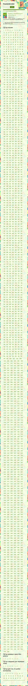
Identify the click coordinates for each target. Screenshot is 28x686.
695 (18, 254)
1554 (18, 575)
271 (7, 113)
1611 (8, 599)
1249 (22, 455)
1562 (5, 580)
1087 (22, 391)
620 (4, 231)
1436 (5, 531)
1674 (15, 623)
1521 (8, 564)
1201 (22, 436)
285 (7, 117)
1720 (8, 642)
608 (10, 226)
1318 (11, 483)
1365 (8, 502)
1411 (22, 519)
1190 (5, 434)
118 (10, 61)
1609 (22, 597)
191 (18, 84)
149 (18, 70)
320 (7, 129)
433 (10, 167)
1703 (11, 635)
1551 (8, 575)
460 (7, 176)
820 (16, 297)
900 (4, 325)
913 (21, 327)
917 (13, 330)
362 (7, 143)
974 (16, 349)
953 (16, 342)
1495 (22, 552)
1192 (11, 434)
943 (7, 339)
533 (16, 200)
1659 (8, 618)
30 (4, 37)
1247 (15, 455)
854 (13, 309)
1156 (11, 420)
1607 (15, 597)
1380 (18, 507)
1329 (8, 488)
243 (7, 103)
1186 (11, 431)
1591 (22, 590)
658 (13, 242)
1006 (11, 361)
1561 (22, 578)
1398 (18, 514)
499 (18, 188)
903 (13, 325)
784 (13, 285)
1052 (5, 379)
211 (16, 91)
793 (18, 287)
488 (7, 186)
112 (13, 58)
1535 (15, 568)
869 (16, 313)
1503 (8, 557)
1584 (18, 587)
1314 (18, 481)
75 (4, 49)
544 (7, 205)
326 (4, 131)
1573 (22, 583)
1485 (8, 550)
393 (16, 153)
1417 (22, 521)
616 (13, 228)
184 (18, 82)
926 (18, 332)
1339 (22, 490)
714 (13, 261)
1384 (11, 509)
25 (13, 35)
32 (8, 37)
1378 (11, 507)
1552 (11, 575)
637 (13, 235)
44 (15, 39)
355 (7, 141)
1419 (8, 524)
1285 (22, 469)
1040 (5, 375)
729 (16, 266)
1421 (15, 524)
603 (16, 224)
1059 (8, 382)
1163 (15, 422)
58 (6, 44)
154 (13, 72)
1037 (15, 372)
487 (4, 186)
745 (21, 271)
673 (16, 247)
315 (13, 127)
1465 (22, 540)
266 (13, 110)
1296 (18, 474)
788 (4, 287)
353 (21, 139)
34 (13, 37)
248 (21, 103)
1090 (11, 394)
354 (4, 141)
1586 (5, 590)
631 (16, 233)
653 (18, 240)
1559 (15, 578)
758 (18, 276)
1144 (11, 415)
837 (4, 304)
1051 (22, 377)
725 (4, 266)
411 (7, 160)
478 (18, 181)
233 (18, 98)
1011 (8, 363)
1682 (22, 625)
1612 (11, 599)
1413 (8, 521)
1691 (11, 630)
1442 (5, 533)
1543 (22, 571)
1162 (11, 422)
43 (13, 39)
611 (18, 226)
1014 (18, 363)
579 (7, 216)
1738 (8, 649)
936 (7, 337)
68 (8, 46)
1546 (11, 573)
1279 (22, 467)
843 (21, 304)
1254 (18, 457)
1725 (5, 644)
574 (13, 214)
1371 (8, 505)
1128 (18, 408)
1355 (15, 498)
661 (21, 242)
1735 (18, 646)
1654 (11, 616)
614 (7, 228)
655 (4, 242)
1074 (18, 387)
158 (4, 75)
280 (13, 115)
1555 (22, 575)
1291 (22, 472)
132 (10, 65)
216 (10, 94)
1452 (18, 535)
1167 (8, 424)
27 (17, 35)
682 (21, 250)
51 (11, 42)
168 (13, 77)
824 (7, 299)
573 (10, 214)
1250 (5, 457)
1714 (8, 639)
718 (4, 264)
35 (15, 37)
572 (7, 214)
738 (21, 268)
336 (13, 134)
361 (4, 143)
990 (21, 353)
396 (4, 155)
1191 (8, 434)
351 (16, 139)
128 (18, 63)
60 (11, 44)
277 (4, 115)
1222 (11, 446)
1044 (18, 375)
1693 (18, 630)
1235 (15, 450)
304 (21, 122)
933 (18, 335)
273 (13, 113)
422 (18, 162)
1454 (5, 538)
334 (7, 134)
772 (18, 280)
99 (17, 54)
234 (21, 98)
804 (10, 292)
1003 (20, 358)
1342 (11, 493)
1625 (15, 604)
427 (13, 165)
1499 (15, 554)
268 (18, 110)
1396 (11, 514)
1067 (15, 384)
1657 (22, 616)
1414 (11, 521)
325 (21, 129)
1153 (22, 417)
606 (4, 226)
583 (18, 216)
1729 (18, 644)
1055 (15, 379)
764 (16, 278)
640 (21, 235)
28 (20, 35)
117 (7, 61)
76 (6, 49)
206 (21, 89)
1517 (15, 561)
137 (4, 68)
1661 (15, 618)
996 (18, 356)
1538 (5, 571)
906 (21, 325)
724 (21, 264)
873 (7, 316)
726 (7, 266)
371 (13, 146)
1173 (8, 427)
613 (4, 228)
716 (18, 261)
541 (18, 202)
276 (21, 113)
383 (7, 150)
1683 (5, 627)
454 (10, 174)
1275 (8, 467)
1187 (15, 431)
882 (13, 318)
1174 (11, 427)
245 (13, 103)
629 (10, 233)
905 (18, 325)
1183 (22, 429)
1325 (15, 486)
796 (7, 290)
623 (13, 231)
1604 (5, 597)
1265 (15, 462)
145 (7, 70)
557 (4, 209)
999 (7, 358)
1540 (11, 571)
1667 (15, 620)
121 (18, 61)
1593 (8, 592)
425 (7, 165)
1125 (8, 408)
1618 (11, 601)
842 (18, 304)
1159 (22, 420)
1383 (8, 509)
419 (10, 162)
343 (13, 136)
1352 (5, 498)
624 (16, 231)
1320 (18, 483)
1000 (10, 358)
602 (13, 224)
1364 (5, 502)
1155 (8, 420)
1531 (22, 566)
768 (7, 280)
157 (21, 72)
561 (16, 209)
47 (22, 39)
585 (4, 219)
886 (4, 320)
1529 (15, 566)
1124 (5, 408)
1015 (22, 363)
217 (13, 94)
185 (21, 82)
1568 (5, 583)
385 (13, 150)
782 (7, 285)
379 (16, 148)
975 (18, 349)
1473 (8, 545)
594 (10, 221)
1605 (8, 597)
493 (21, 186)
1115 (15, 403)
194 (7, 87)
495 (7, 188)
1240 (11, 453)
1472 (5, 545)
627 (4, 233)
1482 (18, 547)
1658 (5, 618)
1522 (11, 564)
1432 (11, 528)
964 (7, 346)
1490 (5, 552)
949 (4, 342)
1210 (11, 441)
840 (13, 304)
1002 (17, 358)
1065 (8, 384)
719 (7, 264)
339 (21, 134)
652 (16, 240)
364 (13, 143)
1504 (11, 557)
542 (21, 202)
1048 (11, 377)
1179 (8, 429)
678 (10, 250)
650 (10, 240)
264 (7, 110)
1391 (15, 512)
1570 (11, 583)
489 (10, 186)
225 (16, 96)
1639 (22, 609)
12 (4, 32)
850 (21, 306)
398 (10, 155)
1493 (15, 552)
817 (7, 297)
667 (18, 245)
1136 (5, 413)
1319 (15, 483)
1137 (8, 413)
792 (16, 287)
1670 (22, 620)
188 (10, 84)
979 (10, 351)
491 (16, 186)
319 (4, 129)
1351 (22, 495)
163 (18, 75)
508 (4, 193)
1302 (18, 476)
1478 (5, 547)
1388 (5, 512)
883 (16, 318)
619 (21, 228)
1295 (15, 474)
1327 (22, 486)
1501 (22, 554)
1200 (18, 436)
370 (10, 146)
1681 (18, 625)
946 (16, 339)
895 (10, 323)
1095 (8, 396)
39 (4, 39)
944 (10, 339)
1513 (22, 559)
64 (20, 44)
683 (4, 252)
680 (16, 250)
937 (10, 337)
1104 (18, 398)
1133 (15, 410)
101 (23, 54)
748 (10, 273)
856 (18, 309)
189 (13, 84)
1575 (8, 585)
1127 (15, 408)
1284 (18, 469)
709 (18, 259)
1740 (15, 649)
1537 (22, 568)
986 (10, 353)
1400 (5, 516)
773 (21, 280)
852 (7, 309)
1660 (11, 618)
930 (10, 335)
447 (10, 172)
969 (21, 346)
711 (4, 261)
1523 (15, 564)
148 (16, 70)
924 (13, 332)
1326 (18, 486)
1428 (18, 526)
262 (21, 108)
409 (21, 157)
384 (10, 150)
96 (11, 54)
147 (13, 70)
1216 (11, 443)
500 (21, 188)
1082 (5, 391)
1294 (11, 474)
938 (13, 337)
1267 (22, 462)
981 (16, 351)
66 (4, 46)
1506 (18, 557)
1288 (11, 472)
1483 (22, 547)
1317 (8, 483)
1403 (15, 516)
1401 (8, 516)
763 (13, 278)
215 (7, 94)
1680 (15, 625)
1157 (15, 420)
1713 (5, 639)
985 (7, 353)
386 (16, 150)
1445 (15, 533)
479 (21, 181)
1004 (5, 361)
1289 (15, 472)
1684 (8, 627)
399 (13, 155)
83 (22, 49)
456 (16, 174)
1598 (5, 594)
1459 (22, 538)
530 (7, 200)
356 (10, 141)
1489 (22, 550)
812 (13, 294)
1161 (8, 422)
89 (15, 51)
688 (18, 252)
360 (21, 141)
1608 (18, 597)
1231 (22, 448)
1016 (5, 365)
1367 (15, 502)
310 (18, 124)
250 (7, 105)
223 (10, 96)
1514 (5, 561)
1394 (5, 514)
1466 (5, 542)
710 (21, 259)
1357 (22, 498)
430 (21, 165)
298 (4, 122)
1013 (15, 363)
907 (4, 327)
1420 (11, 524)
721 (13, 264)
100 (20, 54)
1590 (18, 590)
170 (18, 77)
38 (22, 37)
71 (15, 46)
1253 (15, 457)
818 (10, 297)
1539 (8, 571)
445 (4, 172)
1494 (18, 552)
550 (4, 207)
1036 (11, 372)
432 (7, 167)
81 (17, 49)
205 (18, 89)
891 (18, 320)
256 (4, 108)
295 (16, 120)
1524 (18, 564)
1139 (15, 413)
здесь (12, 23)
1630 (11, 606)
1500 (18, 554)
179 (4, 82)
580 (10, 216)
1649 (15, 613)
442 (16, 169)
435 (16, 167)
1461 (8, 540)
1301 (15, 476)
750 (16, 273)
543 (4, 205)
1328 (5, 488)
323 (16, 129)
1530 (18, 566)
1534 (11, 568)
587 (10, 219)
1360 (11, 500)
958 (10, 344)
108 (21, 56)
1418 (5, 524)
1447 (22, 533)
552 (10, 207)
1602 (18, 594)
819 (13, 297)
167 (10, 77)
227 (21, 96)
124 (7, 63)
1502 (5, 557)
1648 (11, 613)
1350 (18, 495)
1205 (15, 438)
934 (21, 335)
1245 (8, 455)
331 (18, 131)
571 (4, 214)
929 (7, 335)
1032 (18, 370)
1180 (11, 429)
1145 (15, 415)
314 (10, 127)
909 (10, 327)
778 (16, 283)
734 (10, 268)
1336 (11, 490)
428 (16, 165)
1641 (8, 611)
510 (10, 193)
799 (16, 290)
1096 (11, 396)
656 (7, 242)
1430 (5, 528)
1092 (18, 394)
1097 (15, 396)
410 (4, 160)
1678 (8, 625)
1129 (22, 408)
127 (16, 63)
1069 (22, 384)
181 (10, 82)
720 (10, 264)
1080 (18, 389)
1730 (22, 644)
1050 (18, 377)
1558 (11, 578)
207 (4, 91)
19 (20, 32)
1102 (11, 398)
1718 (22, 639)
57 (4, 44)
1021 (22, 365)
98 (15, 54)
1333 (22, 488)
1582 (11, 587)
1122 (18, 405)
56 (22, 42)
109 (4, 58)
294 (13, 120)
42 (11, 39)
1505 (15, 557)
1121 (15, 405)
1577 (15, 585)
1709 (11, 637)
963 (4, 346)
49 (6, 42)
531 (10, 200)
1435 (22, 528)
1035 (8, 372)
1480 (11, 547)
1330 (11, 488)
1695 (5, 632)
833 (13, 302)
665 (13, 245)
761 (7, 278)
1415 (15, 521)
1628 (5, 606)
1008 (18, 361)
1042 (11, 375)
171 (21, 77)
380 (18, 148)
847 (13, 306)
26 (15, 35)
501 (4, 190)
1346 (5, 495)
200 (4, 89)
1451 (15, 535)
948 (21, 339)
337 (16, 134)
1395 (8, 514)
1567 (22, 580)
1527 (8, 566)
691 (7, 254)
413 (13, 160)
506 (18, 190)
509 (7, 193)
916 (10, 330)
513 (18, 193)
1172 (5, 427)
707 (13, 259)
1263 (8, 462)
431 (4, 167)
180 (7, 82)
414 (16, 160)
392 (13, 153)
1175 (15, 427)
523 (7, 198)
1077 (8, 389)
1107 (8, 401)
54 (17, 42)
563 (21, 209)
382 (4, 150)
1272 (18, 464)
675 (21, 247)
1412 (5, 521)
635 (7, 235)
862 (16, 311)
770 (13, 280)
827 (16, 299)
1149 (8, 417)
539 (13, 202)
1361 (15, 500)
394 (18, 153)
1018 (11, 365)
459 (4, 176)
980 (13, 351)
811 (10, 294)
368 (4, 146)
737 (18, 268)
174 (10, 79)
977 (4, 351)
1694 (22, 630)
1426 (11, 526)
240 (18, 101)
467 (7, 179)
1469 (15, 542)
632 (18, 233)
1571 (15, 583)
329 (13, 131)
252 (13, 105)
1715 (11, 639)
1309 (22, 479)
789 (7, 287)
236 (7, 101)
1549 (22, 573)
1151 (15, 417)
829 (21, 299)
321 (10, 129)
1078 (11, 389)
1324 (11, 486)
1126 (11, 408)
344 (16, 136)
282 (18, 115)
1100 (5, 398)
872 (4, 316)
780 (21, 283)
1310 (5, 481)
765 (18, 278)
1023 (8, 368)
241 (21, 101)
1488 (18, 550)
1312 (11, 481)
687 (16, 252)
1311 (8, 481)
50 (8, 42)
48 (4, 42)
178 (21, 79)
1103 (15, 398)
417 (4, 162)
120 (16, 61)
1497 (8, 554)
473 (4, 181)
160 (10, 75)
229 (7, 98)
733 (7, 268)
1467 (8, 542)
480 (4, 183)
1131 (8, 410)
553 (13, 207)
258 (10, 108)
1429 (22, 526)
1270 (11, 464)
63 (17, 44)
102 (4, 56)
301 (13, 122)
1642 (11, 611)
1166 (5, 424)
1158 (18, 420)
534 (18, 200)
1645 (22, 611)
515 (4, 195)
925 (16, 332)
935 (4, 337)
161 (13, 75)
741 (10, 271)
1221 (8, 446)
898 (18, 323)
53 (15, 42)
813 (16, 294)
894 (7, 323)
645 (16, 238)
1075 (22, 387)
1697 (11, 632)
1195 (22, 434)
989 (18, 353)
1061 (15, 382)
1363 (22, 500)
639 (18, 235)
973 (13, 349)
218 (16, 94)
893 (4, 323)
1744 (8, 651)
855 (16, 309)
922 (7, 332)
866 (7, 313)
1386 (18, 509)
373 (18, 146)
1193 (15, 434)
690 (4, 254)
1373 (15, 505)
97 (13, 54)
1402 (11, 516)
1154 (5, 420)
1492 (11, 552)
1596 (18, 592)
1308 (18, 479)
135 (18, 65)
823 (4, 299)
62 (15, 44)
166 (7, 77)
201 (7, 89)
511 (13, 193)
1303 (22, 476)
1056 (18, 379)
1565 (15, 580)
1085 (15, 391)
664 (10, 245)
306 (7, 124)
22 (6, 35)
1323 (8, 486)
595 (13, 221)
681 (18, 250)
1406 (5, 519)
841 (16, 304)
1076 (5, 389)
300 (10, 122)
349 (10, 139)
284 (4, 117)
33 (11, 37)
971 (7, 349)
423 (21, 162)
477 (16, 181)
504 (13, 190)
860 (10, 311)
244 (10, 103)
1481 (15, 547)
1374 (18, 505)
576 (18, 214)
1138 (11, 413)
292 (7, 120)
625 (18, 231)
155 (16, 72)
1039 (22, 372)
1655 (15, 616)
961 (18, 344)
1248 (18, 455)
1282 (11, 469)
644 (13, 238)
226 (18, 96)
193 (4, 87)
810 (7, 294)
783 (10, 285)
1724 (22, 642)
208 (7, 91)
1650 (18, 613)
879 (4, 318)
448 (13, 172)
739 (4, 271)
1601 (15, 594)
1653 (8, 616)
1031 (15, 370)
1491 (8, 552)
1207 (22, 438)
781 (4, 285)
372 (16, 146)
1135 (22, 410)
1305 (8, 479)
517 (10, 195)
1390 (11, 512)
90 (17, 51)
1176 (18, 427)
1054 (11, 379)
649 (7, 240)
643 (10, 238)
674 (18, 247)
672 (13, 247)
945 (13, 339)
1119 (8, 405)
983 (21, 351)
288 (16, 117)
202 (10, 89)
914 (4, 330)
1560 (18, 578)
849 (18, 306)
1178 (5, 429)
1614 (18, 599)
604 (18, 224)
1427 (15, 526)
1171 (22, 424)
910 (13, 327)
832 (10, 302)
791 (13, 287)
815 (21, 294)
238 (13, 101)
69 (11, 46)
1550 (5, 575)
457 (18, 174)
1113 (8, 403)
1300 (11, 476)
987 (13, 353)
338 (18, 134)
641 (4, 238)
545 (10, 205)
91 (20, 51)
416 (21, 160)
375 (4, 148)
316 (16, 127)
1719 (5, 642)
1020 (18, 365)
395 (21, 153)
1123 (22, 405)
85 (6, 51)
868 (13, 313)
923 (10, 332)
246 (16, 103)
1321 (22, 483)
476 (13, 181)
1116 (18, 403)
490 (13, 186)
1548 (18, 573)
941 (21, 337)
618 (18, 228)
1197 (8, 436)
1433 (15, 528)
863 (18, 311)
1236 (18, 450)
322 (13, 129)
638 (16, 235)
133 (13, 65)
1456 (11, 538)
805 (13, 292)
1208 (5, 441)
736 (16, 268)
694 (16, 254)
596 (16, 221)
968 (18, 346)
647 (21, 238)
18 (17, 32)
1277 (15, 467)
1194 (18, 434)
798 (13, 290)
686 (13, 252)
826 (13, 299)
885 (21, 318)
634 (4, 235)
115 (21, 58)
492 (18, 186)
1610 (5, 599)
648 (4, 240)
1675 (18, 623)
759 (21, 276)
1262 (5, 462)
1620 (18, 601)
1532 (5, 568)
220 (21, 94)
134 (16, 65)
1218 (18, 443)
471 (18, 179)
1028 (5, 370)
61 (13, 44)
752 (21, 273)
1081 (22, 389)
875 (13, 316)
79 (13, 49)
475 (10, 181)
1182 (18, 429)
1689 (5, 630)
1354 (11, 498)
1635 (8, 609)
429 (18, 165)
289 (18, 117)
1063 (22, 382)
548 (18, 205)
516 (7, 195)
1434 (18, 528)
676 (4, 250)
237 (10, 101)
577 (21, 214)
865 (4, 313)
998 (4, 358)
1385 (15, 509)
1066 (11, 384)
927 (21, 332)
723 (18, 264)
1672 (8, 623)
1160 (5, 422)
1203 (8, 438)
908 (7, 327)
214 (4, 94)
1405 (22, 516)
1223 (15, 446)
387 (18, 150)
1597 (22, 592)
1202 (5, 438)
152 (7, 72)
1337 (15, 490)
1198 (11, 436)
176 (16, 79)
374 (21, 146)
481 (7, 183)
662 (4, 245)
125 (10, 63)
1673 (11, 623)
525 (13, 198)
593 (7, 221)
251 (10, 105)
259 (13, 108)
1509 (8, 559)
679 (13, 250)
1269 (8, 464)
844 (4, 306)
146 (10, 70)
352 (18, 139)
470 (16, 179)
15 (11, 32)
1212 (18, 441)
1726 (8, 644)
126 (13, 63)
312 (4, 127)
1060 (11, 382)
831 (7, 302)
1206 (18, 438)
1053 (8, 379)
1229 (15, 448)
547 (16, 205)
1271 (15, 464)
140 (13, 68)
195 (10, 87)
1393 (22, 512)
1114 (11, 403)
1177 (22, 427)
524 (10, 198)
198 (18, 87)
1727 (11, 644)
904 (16, 325)
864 (21, 311)
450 (18, 172)
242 (4, 103)
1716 (15, 639)
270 (4, 113)
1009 (22, 361)
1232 (5, 450)
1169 (15, 424)
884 (18, 318)
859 (7, 311)
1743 (5, 651)
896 (13, 323)
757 (16, 276)
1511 (15, 559)
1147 (22, 415)
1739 (11, 649)
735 (13, 268)
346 (21, 136)
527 (18, 198)
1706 (22, 635)
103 (7, 56)
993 (10, 356)
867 (10, 313)
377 (10, 148)
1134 (18, 410)
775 (7, 283)
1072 (11, 387)
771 (16, 280)
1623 (8, 604)
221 (4, 96)
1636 (11, 609)
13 (6, 32)
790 (10, 287)
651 (13, 240)
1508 (5, 559)
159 (7, 75)
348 (7, 139)
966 (13, 346)
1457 (15, 538)
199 (21, 87)
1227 (8, 448)
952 (13, 342)
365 (16, 143)
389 (4, 153)
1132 (11, 410)
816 (4, 297)
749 (13, 273)
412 (10, 160)
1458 (18, 538)
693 (13, 254)
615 (10, 228)
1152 (18, 417)
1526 (5, 566)
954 (18, 342)
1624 (11, 604)
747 (7, 273)
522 (4, 198)
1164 (18, 422)
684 (7, 252)
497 (13, 188)
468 (10, 179)
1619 (15, 601)
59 (8, 44)
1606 (11, 597)
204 (16, 89)
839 (10, 304)
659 (16, 242)
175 (13, 79)
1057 (22, 379)
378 (13, 148)
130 (4, 65)
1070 (5, 387)
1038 (18, 372)
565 (7, 212)
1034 (5, 372)
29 (22, 35)
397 (7, 155)
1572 (18, 583)
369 (7, 146)
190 (16, 84)
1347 (8, 495)
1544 (5, 573)
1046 (5, 377)
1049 (15, 377)
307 (10, 124)
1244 (5, 455)
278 (7, 115)
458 (21, 174)
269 (21, 110)
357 (13, 141)
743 (16, 271)
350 (13, 139)
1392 (18, 512)
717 (21, 261)
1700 (22, 632)
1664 (5, 620)
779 (18, 283)
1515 (8, 561)
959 (13, 344)
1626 (18, 604)
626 (21, 231)
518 (13, 195)
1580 (5, 587)
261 (18, 108)
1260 (18, 460)
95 (8, 54)
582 (16, 216)
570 (21, 212)
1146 (18, 415)
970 (4, 349)
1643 (15, 611)
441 (13, 169)
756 (13, 276)
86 (8, 51)
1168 (11, 424)
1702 (8, 635)
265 (10, 110)
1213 (22, 441)
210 (13, 91)
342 (10, 136)
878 (21, 316)
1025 (15, 368)
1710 (15, 637)
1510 (11, 559)
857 (21, 309)
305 (4, 124)
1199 (15, 436)
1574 (5, 585)
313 (7, 127)
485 (18, 183)
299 (7, 122)
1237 (22, 450)
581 (13, 216)
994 (13, 356)
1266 (18, 462)
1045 (22, 375)
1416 (18, 521)
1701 (5, 635)
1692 (15, 630)
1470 (18, 542)
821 (18, 297)
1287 (8, 472)
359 (18, 141)
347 (4, 139)
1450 (11, 535)
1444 (11, 533)
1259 (15, 460)
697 (4, 257)
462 (13, 176)
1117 (22, 403)
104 (10, 56)
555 (18, 207)
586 (7, 219)
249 (4, 105)
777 (13, 283)
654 (21, 240)
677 (7, 250)
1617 (8, 601)
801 (21, 290)
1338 (18, 490)
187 (7, 84)
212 (18, 91)
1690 (8, 630)
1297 (22, 474)
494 (4, 188)
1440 (18, 531)
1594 (11, 592)
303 (18, 122)
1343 (15, 493)
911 (16, 327)
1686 (15, 627)
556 (21, 207)
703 (21, 257)
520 (18, 195)
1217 (15, 443)
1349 (15, 495)
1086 (18, 391)
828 (18, 299)
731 (21, 266)
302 (16, 122)
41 (8, 39)
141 (16, 68)
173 (7, 79)
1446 (18, 533)
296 (18, 120)
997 (21, 356)
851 (4, 309)
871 (21, 313)
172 (4, 79)
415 (18, 160)
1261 (22, 460)
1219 (22, 443)
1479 (8, 547)
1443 (8, 533)
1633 (22, 606)
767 (4, 280)
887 (7, 320)
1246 (11, 455)
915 (7, 330)
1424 (5, 526)
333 (4, 134)
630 (13, 233)
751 (18, 273)
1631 (15, 606)
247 (18, 103)
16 (13, 32)
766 (21, 278)
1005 (8, 361)
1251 (8, 457)
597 (18, 221)
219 (18, 94)
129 (21, 63)
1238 (5, 453)
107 (18, 56)
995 (16, 356)
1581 (8, 587)
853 (10, 309)
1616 (5, 601)
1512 (18, 559)
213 (21, 91)
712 (7, 261)
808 (21, 292)
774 (4, 283)
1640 (5, 611)
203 (13, 89)
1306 (11, 479)
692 (10, 254)
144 (4, 70)
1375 (22, 505)
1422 (18, 524)
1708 (8, 637)
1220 (5, 446)
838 (7, 304)
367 (21, 143)
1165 (22, 422)
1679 (11, 625)
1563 (8, 580)
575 (16, 214)
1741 (18, 649)
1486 (11, 550)
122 (21, 61)
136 (21, 65)
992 (7, 356)
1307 (15, 479)
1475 (15, 545)
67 (6, 46)
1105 (22, 398)
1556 (5, 578)
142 (18, 68)
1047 (8, 377)
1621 (22, 601)
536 (4, 202)
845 (7, 306)
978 (7, 351)
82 (20, 49)
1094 (5, 396)
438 (4, 169)
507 (21, 190)
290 (21, 117)
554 (16, 207)
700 (13, 257)
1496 (5, 554)
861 (13, 311)
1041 (8, 375)
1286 (5, 472)
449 (16, 172)
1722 (15, 642)
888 (10, 320)
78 (11, 49)
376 (7, 148)
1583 (15, 587)
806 (16, 292)
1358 (5, 500)
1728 (15, 644)
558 (7, 209)
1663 (22, 618)
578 (4, 216)
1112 (5, 403)
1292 (5, 474)
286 (10, 117)
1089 (8, 394)
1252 (11, 457)
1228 (11, 448)
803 (7, 292)
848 (16, 306)
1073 (15, 387)
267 (16, 110)
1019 (15, 365)
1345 (22, 493)
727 (10, 266)
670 (7, 247)
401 (18, 155)
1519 (22, 561)
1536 (18, 568)
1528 (11, 566)
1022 (5, 368)
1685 (11, 627)
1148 (5, 417)
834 (16, 302)
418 (7, 162)
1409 (15, 519)
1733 (11, 646)
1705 (18, 635)
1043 (15, 375)
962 (21, 344)
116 (4, 61)
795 (4, 290)
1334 (5, 490)
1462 (11, 540)
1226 (5, 448)
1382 (5, 509)
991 (4, 356)
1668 (18, 620)
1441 (22, 531)
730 (18, 266)
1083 (8, 391)
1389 (8, 512)
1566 (18, 580)
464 (18, 176)
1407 (8, 519)
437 (21, 167)
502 (7, 190)
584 (21, 216)
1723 (18, 642)
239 (16, 101)
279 (10, 115)
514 (21, 193)
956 (4, 344)
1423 (22, 524)
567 (13, 212)
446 (7, 172)
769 (10, 280)
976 (21, 349)
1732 (8, 646)
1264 (11, 462)
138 (7, 68)
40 (6, 39)
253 (16, 105)
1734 (15, 646)
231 (13, 98)
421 (16, 162)
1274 (5, 467)
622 (10, 231)
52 (13, 42)
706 (10, 259)
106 (16, 56)
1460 (5, 540)
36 (17, 37)
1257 (8, 460)
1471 (22, 542)
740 (7, 271)
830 (4, 302)
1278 (18, 467)
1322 (5, 486)
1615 (22, 599)
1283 (15, 469)
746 (4, 273)
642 (7, 238)
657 (10, 242)
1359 (8, 500)
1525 (22, 564)
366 (18, 143)
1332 (18, 488)
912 (18, 327)
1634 (5, 609)
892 (21, 320)
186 (4, 84)
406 (13, 157)
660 (18, 242)
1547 (15, 573)
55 (20, 42)
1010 (5, 363)
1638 (18, 609)
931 (13, 335)
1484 (5, 550)
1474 (11, 545)
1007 (15, 361)
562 (18, 209)
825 (10, 299)
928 (4, 335)
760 (4, 278)
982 (18, 351)
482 (10, 183)
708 (16, 259)
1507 (22, 557)
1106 (5, 401)
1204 (11, 438)
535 (21, 200)
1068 (18, 384)
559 (10, 209)
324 (18, 129)
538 (10, 202)
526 (16, 198)
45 (17, 39)
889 (13, 320)
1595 (15, 592)
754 (7, 276)
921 (4, 332)
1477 (22, 545)
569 (18, 212)
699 (10, 257)
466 (4, 179)
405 (10, 157)
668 (21, 245)
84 (4, 51)
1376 (5, 507)
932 (16, 335)
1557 (8, 578)
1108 (11, 401)
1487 (15, 550)
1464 (18, 540)
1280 (5, 469)
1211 (15, 441)
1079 (15, 389)
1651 (22, 613)
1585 (22, 587)
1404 (18, 516)
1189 (22, 431)
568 (16, 212)
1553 (15, 575)
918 (16, 330)
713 (10, 261)
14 (8, 32)
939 (16, 337)
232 (16, 98)
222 (7, 96)
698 (7, 257)
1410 (18, 519)
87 (11, 51)
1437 (8, 531)
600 (7, 224)
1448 (5, 535)
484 (16, 183)
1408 (11, 519)
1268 (5, 464)
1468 (11, 542)
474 (7, 181)
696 (21, 254)
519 (16, 195)
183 (16, 82)
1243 (22, 453)
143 (21, 68)
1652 (5, 616)
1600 (11, 594)
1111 (22, 401)
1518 (18, 561)
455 (13, 174)
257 (7, 108)
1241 (15, 453)
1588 (11, 590)
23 (8, 35)
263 (4, 110)
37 (20, 37)
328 (10, 131)
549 (21, 205)
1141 (22, 413)
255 (21, 105)
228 (4, 98)
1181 (15, 429)
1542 (18, 571)
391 (10, 153)
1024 (11, 368)
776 (10, 283)
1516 (11, 561)
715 (16, 261)
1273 (22, 464)
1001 (14, 358)
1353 (8, 498)
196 (13, 87)
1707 (5, 637)
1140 (18, 413)
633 (21, 233)
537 (7, 202)
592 (4, 221)
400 (16, 155)
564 (4, 212)
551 (7, 207)
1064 (5, 384)
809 (4, 294)
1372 (11, 505)
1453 (22, 535)
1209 (8, 441)
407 (16, 157)
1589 (15, 590)
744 (18, 271)
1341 (8, 493)
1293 (8, 474)
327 (7, 131)
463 (16, 176)
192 (21, 84)
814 (18, 294)
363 (10, 143)
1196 (5, 436)
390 (7, 153)
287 (13, 117)
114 (18, 58)
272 (10, 113)
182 (13, 82)
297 (21, 120)
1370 (5, 505)
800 (18, 290)
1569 (8, 583)
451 (21, 172)
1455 (8, 538)
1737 (5, 649)
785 (16, 285)
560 (13, 209)
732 (4, 268)
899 (21, 323)
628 (7, 233)
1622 (5, 604)
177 (18, 79)
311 (21, 124)
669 (4, 247)
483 (13, 183)
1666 (11, 620)
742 (13, 271)
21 (4, 35)
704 (4, 259)
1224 (18, 446)
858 (4, 311)
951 (10, 342)
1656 (18, 616)
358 (16, 141)
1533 (8, 568)
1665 (8, 620)
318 (21, 127)
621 (7, 231)
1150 (11, 417)
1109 (15, 401)
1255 (22, 457)
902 (10, 325)
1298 (5, 476)
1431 (8, 528)
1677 (5, 625)
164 (21, 75)
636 (10, 235)
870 (18, 313)
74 (22, 46)
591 (21, 219)
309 (16, 124)
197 (16, 87)
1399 (22, 514)
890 (16, 320)
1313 (15, 481)
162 (16, 75)
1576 (11, 585)
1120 (11, 405)
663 (7, 245)
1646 (5, 613)
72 (17, 46)
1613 (15, 599)
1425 (8, 526)
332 (21, 131)
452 (4, 174)
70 (13, 46)
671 (10, 247)
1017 (8, 365)
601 (10, 224)
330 (16, 131)
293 (10, 120)
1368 (18, 502)
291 (4, 120)
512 (16, 193)
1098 (18, 396)
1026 (18, 368)
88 (13, 51)
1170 (18, 424)
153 (10, 72)
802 (4, 292)
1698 (15, 632)
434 (13, 167)
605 (21, 224)
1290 (18, 472)
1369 (22, 502)
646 (18, 238)
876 (16, 316)
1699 (18, 632)
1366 (11, 502)
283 (21, 115)
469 (13, 179)
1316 (5, 483)
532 (13, 200)
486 (21, 183)
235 (4, 101)
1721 (11, 642)
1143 (8, 415)
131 (7, 65)
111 (10, 58)
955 (21, 342)
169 (16, 77)
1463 (15, 540)
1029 (8, 370)
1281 (8, 469)
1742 (22, 649)
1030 (11, 370)
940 (18, 337)
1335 (8, 490)
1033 (22, 370)
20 (22, 32)
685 (10, 252)
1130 (5, 410)
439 (7, 169)
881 (10, 318)
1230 (18, 448)
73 (20, 46)
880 (7, 318)
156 (18, 72)
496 (10, 188)
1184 (5, 431)
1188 (18, 431)
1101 (8, 398)
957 (7, 344)
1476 (18, 545)
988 (16, 353)
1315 (22, 481)
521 (21, 195)
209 (10, 91)
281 (16, 115)
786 (18, 285)
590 (18, 219)
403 (4, 157)
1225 (22, 446)
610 (16, 226)
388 (21, 150)
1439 (15, 531)
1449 (8, 535)
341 (7, 136)
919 (18, 330)
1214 (5, 443)
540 (16, 202)
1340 (5, 493)
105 (13, 56)
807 (18, 292)
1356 (18, 498)
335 (10, 134)
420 (13, 162)
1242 (18, 453)
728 (13, 266)
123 (4, 63)
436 (18, 167)
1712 (22, 637)
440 (10, 169)
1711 (18, 637)
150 (21, 70)
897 (16, 323)
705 (7, 259)
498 (16, 188)
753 (4, 276)
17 (15, 32)
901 (7, 325)
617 (16, 228)
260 (16, 108)
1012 (11, 363)
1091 (15, 394)
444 (21, 169)
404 (7, 157)
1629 (8, 606)
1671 (5, 623)
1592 (5, 592)
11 (22, 30)
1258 (11, 460)
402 (21, 155)
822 (21, 297)
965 (10, 346)
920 (21, 330)
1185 (8, 431)
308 (13, 124)
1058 (5, 382)
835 (18, 302)
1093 (22, 394)
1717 (18, 639)
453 (7, 174)
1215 (8, 443)
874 (10, 316)
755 (10, 276)
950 (7, 342)
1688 (22, 627)
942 (4, 339)
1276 (11, 467)
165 (4, 77)
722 (16, 264)
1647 (8, 613)
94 (6, 54)
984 (4, 353)
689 (21, 252)
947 (18, 339)
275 (18, 113)
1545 (8, 573)
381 (21, 148)
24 (11, 35)
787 (21, 285)
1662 (18, 618)
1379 (15, 507)
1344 (18, 493)
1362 (18, 500)
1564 (11, 580)
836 (21, 302)
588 (13, 219)
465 (21, 176)
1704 (15, 635)
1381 (22, 507)
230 (10, 98)
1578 (18, 585)
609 (13, 226)
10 (19, 30)
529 (4, 200)
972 (10, 349)
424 (4, 165)
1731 (5, 646)
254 (18, 105)
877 (18, 316)
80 (15, 49)
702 (18, 257)
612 (21, 226)
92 (22, 51)
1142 (5, 415)
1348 (11, 495)
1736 (22, 646)
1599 (8, 594)
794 (21, 287)
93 (4, 54)
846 (10, 306)
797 (10, 290)
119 (13, 61)
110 (7, 58)
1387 (22, 509)
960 (16, 344)
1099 (22, 396)
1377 (8, 507)
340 (4, 136)
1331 (15, 488)
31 (6, 37)
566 (10, 212)
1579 (22, 585)
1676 (22, 623)
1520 (5, 564)
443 (18, 169)
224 (13, 96)
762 (10, 278)
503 (10, 190)
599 (4, 224)
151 (4, 72)
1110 (18, 401)
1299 (8, 476)
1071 (8, 387)
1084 (11, 391)
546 (13, 205)
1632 (18, 606)
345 (18, 136)
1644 (18, 611)
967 (16, 346)
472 (21, 179)
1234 (11, 450)
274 (16, 113)
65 (22, 44)
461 (10, 176)
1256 (5, 460)
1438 (11, 531)
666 (16, 245)
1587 (8, 590)
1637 (15, 609)
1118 (5, 405)
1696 (8, 632)
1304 (5, 479)
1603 (22, 594)
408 (18, 157)
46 (20, 39)
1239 (8, 453)
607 (7, 226)
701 (16, 257)
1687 (18, 627)
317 (18, 127)
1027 (22, 368)
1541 (15, 571)
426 (10, 165)
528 (21, 198)
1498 (11, 554)
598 (21, 221)
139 (10, 68)
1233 (8, 450)
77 (8, 49)
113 (16, 58)
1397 (15, 514)
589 (16, 219)
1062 (18, 382)
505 (16, 190)
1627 (22, 604)
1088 (5, 394)
